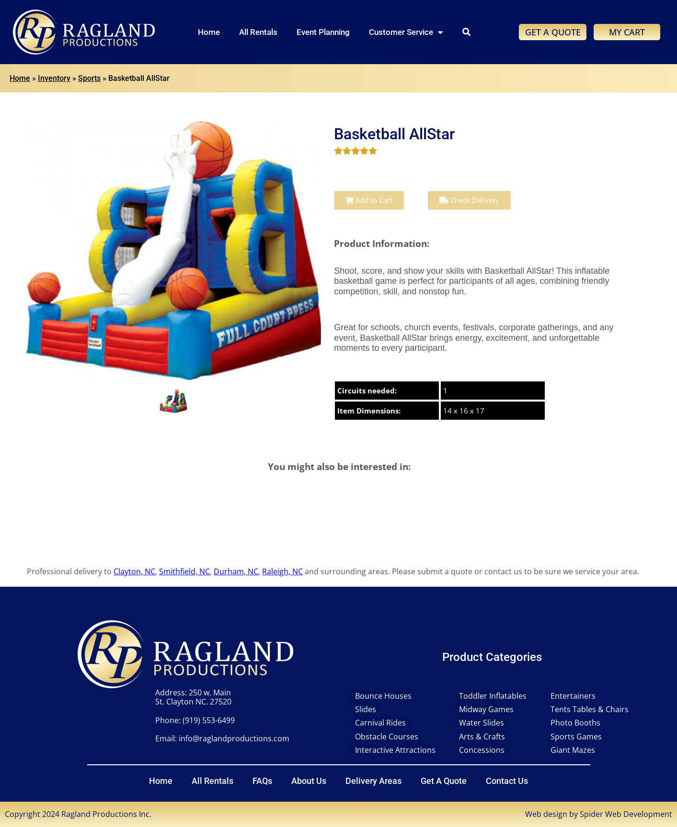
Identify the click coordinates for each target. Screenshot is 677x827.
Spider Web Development (626, 814)
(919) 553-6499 (209, 720)
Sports (89, 78)
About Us (308, 781)
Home (209, 32)
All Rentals (258, 32)
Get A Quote (444, 781)
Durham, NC (236, 571)
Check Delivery (469, 200)
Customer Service (406, 32)
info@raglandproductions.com (234, 738)
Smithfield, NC (184, 571)
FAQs (262, 781)
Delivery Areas (373, 781)
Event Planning (323, 32)
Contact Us (507, 781)
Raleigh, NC (282, 571)
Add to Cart (368, 200)
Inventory (54, 78)
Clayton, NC (134, 571)
